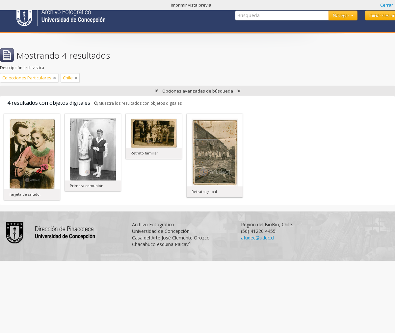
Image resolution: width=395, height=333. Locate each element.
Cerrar (386, 5)
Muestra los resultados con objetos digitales (138, 103)
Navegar (341, 15)
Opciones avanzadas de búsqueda (197, 91)
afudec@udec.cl (257, 238)
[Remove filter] (54, 77)
